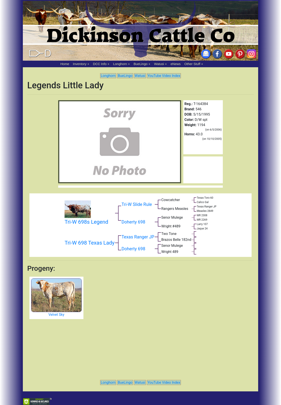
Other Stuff (192, 64)
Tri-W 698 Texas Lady (89, 243)
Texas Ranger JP (138, 237)
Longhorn (120, 64)
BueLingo (141, 64)
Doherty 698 (133, 222)
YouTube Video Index (164, 76)
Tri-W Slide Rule (137, 204)
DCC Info (100, 64)
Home (64, 64)
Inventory (79, 64)
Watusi (159, 64)
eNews (176, 64)
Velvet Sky (56, 314)
